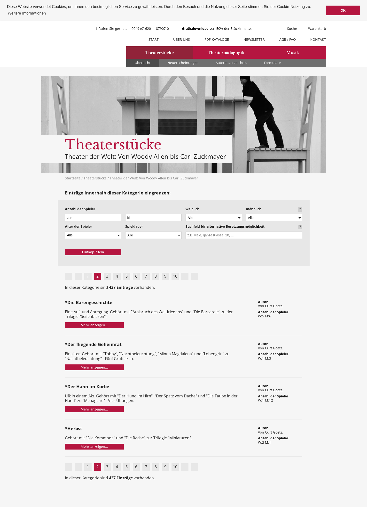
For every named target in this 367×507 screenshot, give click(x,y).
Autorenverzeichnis (231, 62)
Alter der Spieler (78, 226)
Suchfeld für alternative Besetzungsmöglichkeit (225, 226)
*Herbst (73, 428)
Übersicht (142, 62)
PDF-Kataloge (216, 39)
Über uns (181, 39)
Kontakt (318, 39)
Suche (289, 28)
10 (175, 275)
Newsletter (254, 39)
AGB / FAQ (287, 39)
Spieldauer (134, 226)
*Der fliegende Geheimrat (93, 344)
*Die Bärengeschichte (88, 302)
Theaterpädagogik (226, 52)
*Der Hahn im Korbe (87, 386)
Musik (292, 52)
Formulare (272, 62)
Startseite (72, 177)
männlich (253, 209)
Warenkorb (314, 28)
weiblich (192, 209)
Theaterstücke (159, 52)
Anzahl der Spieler (80, 209)
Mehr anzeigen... (94, 324)
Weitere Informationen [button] (27, 13)
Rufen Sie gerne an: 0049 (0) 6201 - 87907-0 (133, 28)
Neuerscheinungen (183, 62)
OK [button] (343, 10)
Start (153, 39)
